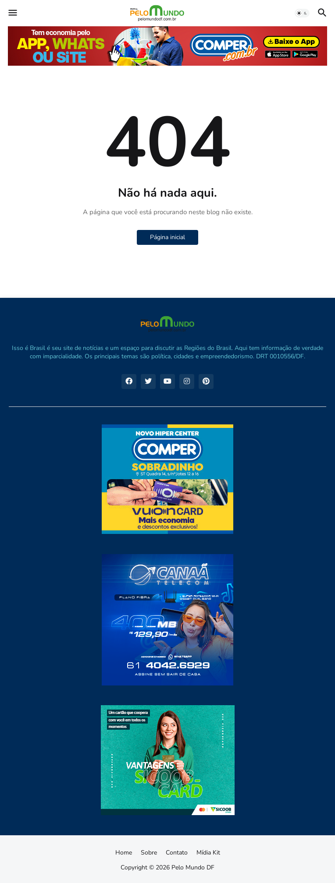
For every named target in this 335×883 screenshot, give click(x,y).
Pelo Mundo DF (192, 867)
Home (123, 852)
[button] (12, 13)
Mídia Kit (208, 852)
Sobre (149, 852)
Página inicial (167, 237)
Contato (177, 852)
